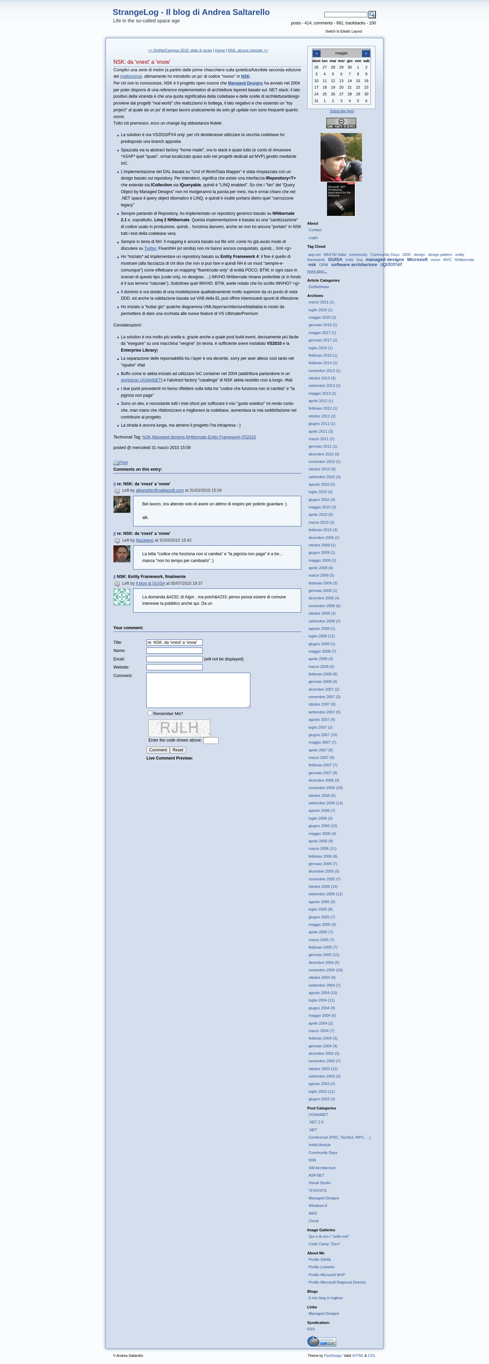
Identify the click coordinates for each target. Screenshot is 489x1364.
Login (313, 238)
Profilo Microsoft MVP (327, 1275)
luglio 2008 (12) (322, 636)
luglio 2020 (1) (321, 310)
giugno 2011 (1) (322, 424)
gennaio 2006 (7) (323, 864)
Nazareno (145, 540)
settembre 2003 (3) (325, 1076)
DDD (406, 255)
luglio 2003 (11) (322, 1091)
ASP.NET (316, 1175)
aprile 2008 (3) (321, 659)
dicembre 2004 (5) (324, 962)
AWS (313, 1213)
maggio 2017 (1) (322, 333)
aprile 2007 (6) (321, 750)
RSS (311, 1329)
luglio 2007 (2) (321, 727)
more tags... (317, 271)
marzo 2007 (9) (321, 757)
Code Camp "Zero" (325, 1244)
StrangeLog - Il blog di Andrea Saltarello (191, 12)
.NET (313, 1130)
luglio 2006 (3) (321, 818)
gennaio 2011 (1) (323, 446)
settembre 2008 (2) (325, 621)
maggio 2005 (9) (322, 924)
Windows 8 (318, 1205)
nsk (312, 264)
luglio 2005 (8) (321, 909)
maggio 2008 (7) (322, 651)
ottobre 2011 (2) (322, 416)
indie (349, 260)
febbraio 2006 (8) (323, 856)
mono (435, 260)
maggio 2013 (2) (322, 393)
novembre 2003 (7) (325, 1061)
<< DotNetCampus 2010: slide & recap (180, 50)
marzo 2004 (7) (321, 1031)
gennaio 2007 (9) (323, 773)
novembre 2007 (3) (325, 697)
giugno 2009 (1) (322, 552)
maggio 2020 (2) (322, 317)
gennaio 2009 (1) (323, 590)
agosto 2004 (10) (323, 993)
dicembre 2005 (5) (324, 871)
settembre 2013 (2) (325, 386)
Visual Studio (320, 1183)
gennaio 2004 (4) (323, 1046)
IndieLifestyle (320, 1145)
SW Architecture (322, 1168)
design (419, 255)
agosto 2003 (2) (322, 1084)
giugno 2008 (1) (322, 644)
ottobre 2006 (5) (322, 795)
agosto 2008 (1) (322, 629)
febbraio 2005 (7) (323, 947)
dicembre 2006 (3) (324, 780)
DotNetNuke (319, 287)
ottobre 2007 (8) (322, 704)
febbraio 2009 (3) (323, 583)
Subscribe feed (342, 111)
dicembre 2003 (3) (324, 1053)
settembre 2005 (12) (326, 894)
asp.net (314, 255)
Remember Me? (168, 713)
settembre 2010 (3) (325, 477)
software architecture (354, 264)
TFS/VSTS (318, 1191)
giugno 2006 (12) (323, 826)
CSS (371, 1356)
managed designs (385, 259)
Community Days (384, 255)
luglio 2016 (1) (321, 348)
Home (220, 50)
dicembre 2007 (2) (324, 689)
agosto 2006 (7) (322, 810)
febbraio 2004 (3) (323, 1038)
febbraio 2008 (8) (323, 674)
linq (359, 260)
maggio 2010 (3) (322, 507)
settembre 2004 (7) (325, 985)
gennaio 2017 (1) (323, 340)
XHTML (357, 1356)
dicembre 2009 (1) (324, 538)
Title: (117, 642)
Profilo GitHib (320, 1259)
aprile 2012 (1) (321, 401)
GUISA (335, 259)
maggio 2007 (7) (322, 742)
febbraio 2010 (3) (323, 530)
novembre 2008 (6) (325, 606)
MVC (447, 260)
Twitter (150, 248)
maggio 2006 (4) (322, 834)
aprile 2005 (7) (321, 932)
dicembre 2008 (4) (324, 598)
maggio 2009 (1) (322, 560)
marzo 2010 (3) (321, 522)
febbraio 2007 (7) (323, 765)
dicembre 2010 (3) (324, 454)
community (358, 255)
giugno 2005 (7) (322, 917)
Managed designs (168, 437)
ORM (323, 265)
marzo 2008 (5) (321, 667)
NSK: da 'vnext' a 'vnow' (141, 62)
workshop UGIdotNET (141, 380)
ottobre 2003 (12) (323, 1069)
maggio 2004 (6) (322, 1015)
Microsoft (417, 259)
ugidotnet (391, 264)
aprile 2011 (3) (321, 431)
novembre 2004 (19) (326, 970)
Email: (119, 659)
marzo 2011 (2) (321, 439)
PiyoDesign (333, 1356)
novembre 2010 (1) (325, 462)
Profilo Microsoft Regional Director (337, 1282)
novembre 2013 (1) (325, 371)
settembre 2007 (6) (325, 712)
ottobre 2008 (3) (322, 613)
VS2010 (248, 437)
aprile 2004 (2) (321, 1023)
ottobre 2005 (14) (323, 886)
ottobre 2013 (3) (322, 378)
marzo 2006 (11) (323, 848)
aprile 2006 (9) (321, 841)
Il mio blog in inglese (326, 1298)
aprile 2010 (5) (321, 514)
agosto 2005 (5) (322, 902)
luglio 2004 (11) (322, 1000)
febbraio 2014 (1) (323, 363)
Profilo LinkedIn (322, 1267)
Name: (119, 650)
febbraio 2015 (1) (323, 355)
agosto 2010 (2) (322, 484)
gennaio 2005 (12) (324, 955)
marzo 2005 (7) (321, 940)
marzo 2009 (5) (321, 575)
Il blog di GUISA (150, 583)
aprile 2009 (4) (321, 568)
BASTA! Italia (335, 255)
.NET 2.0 (316, 1122)
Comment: (122, 675)
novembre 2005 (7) (325, 879)
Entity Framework (224, 437)
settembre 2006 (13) (326, 803)
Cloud (314, 1221)
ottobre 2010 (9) (322, 469)
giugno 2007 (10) (323, 735)
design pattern (440, 255)
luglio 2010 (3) (321, 492)
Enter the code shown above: (175, 740)
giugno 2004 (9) (322, 1008)
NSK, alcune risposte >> (248, 50)
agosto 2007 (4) (322, 719)
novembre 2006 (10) (326, 788)
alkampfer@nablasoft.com (160, 490)
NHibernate (196, 437)
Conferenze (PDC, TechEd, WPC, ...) (340, 1137)
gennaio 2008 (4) (323, 681)
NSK (147, 437)
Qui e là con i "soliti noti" (329, 1236)
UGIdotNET (318, 1115)
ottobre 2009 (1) (322, 545)
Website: (121, 667)
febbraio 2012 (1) (323, 408)
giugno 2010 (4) (322, 500)
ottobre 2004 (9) (322, 977)
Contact (315, 230)
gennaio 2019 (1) (323, 325)
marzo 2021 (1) (321, 302)
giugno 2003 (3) (322, 1099)
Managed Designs (324, 1198)
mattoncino (130, 76)
